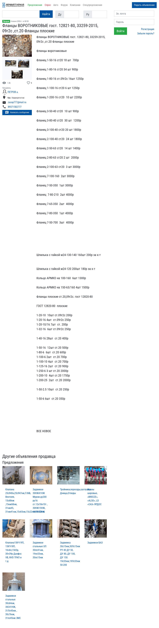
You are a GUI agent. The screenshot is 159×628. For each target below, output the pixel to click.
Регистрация (147, 29)
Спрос (48, 5)
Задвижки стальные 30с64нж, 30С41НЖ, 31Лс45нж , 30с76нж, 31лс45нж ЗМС (13, 606)
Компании (75, 5)
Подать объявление (144, 5)
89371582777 (14, 106)
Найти (46, 14)
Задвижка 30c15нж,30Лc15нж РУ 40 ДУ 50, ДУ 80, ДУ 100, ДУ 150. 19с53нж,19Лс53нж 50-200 (70, 553)
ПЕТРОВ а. (13, 92)
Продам (6, 21)
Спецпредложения (92, 5)
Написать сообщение (17, 112)
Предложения (35, 5)
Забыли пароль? (145, 33)
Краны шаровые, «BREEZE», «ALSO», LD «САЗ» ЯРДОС (94, 497)
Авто (55, 5)
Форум (64, 5)
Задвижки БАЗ (95, 542)
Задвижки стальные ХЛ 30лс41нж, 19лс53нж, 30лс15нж (39, 550)
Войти (120, 31)
